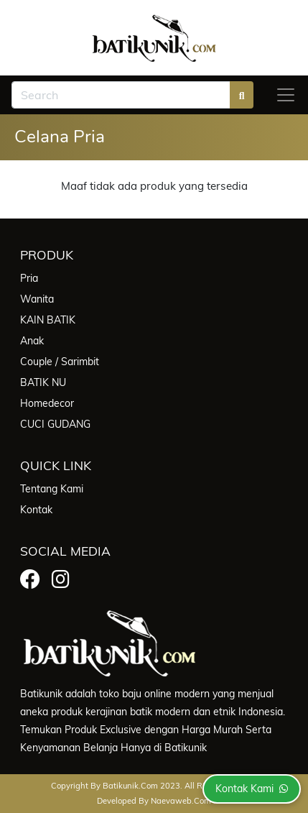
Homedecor (47, 403)
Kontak (36, 509)
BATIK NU (43, 382)
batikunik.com (130, 786)
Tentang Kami (51, 488)
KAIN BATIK (47, 319)
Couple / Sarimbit (59, 361)
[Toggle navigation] (286, 95)
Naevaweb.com (181, 801)
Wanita (37, 299)
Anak (32, 340)
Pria (29, 278)
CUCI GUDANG (55, 424)
